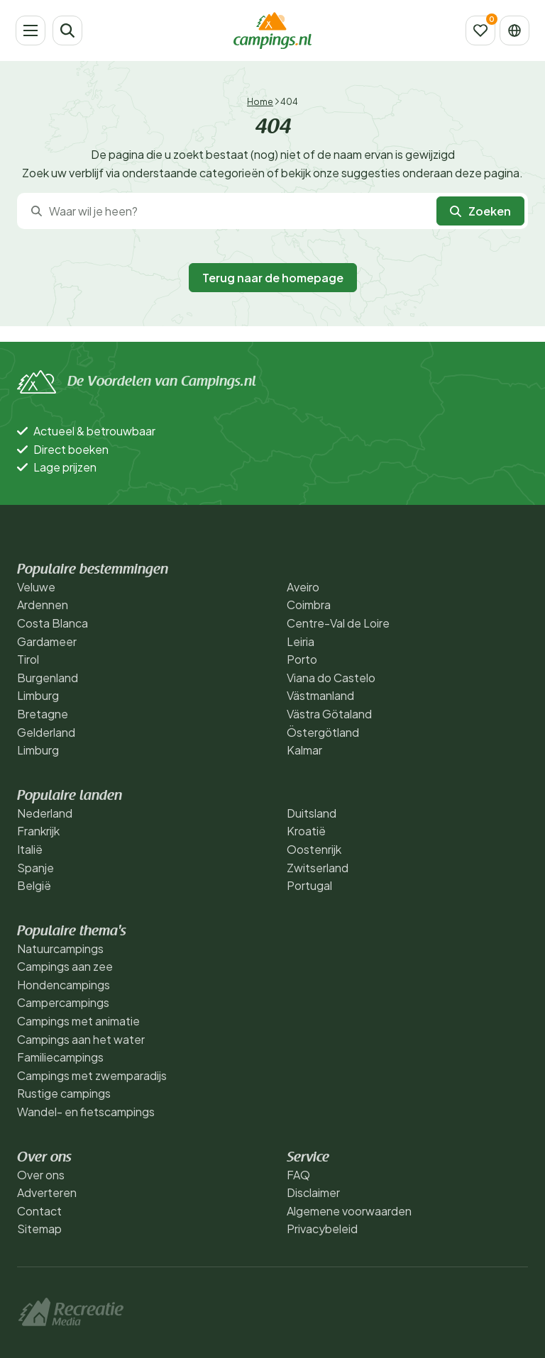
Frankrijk (38, 830)
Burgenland (47, 677)
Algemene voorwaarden (349, 1210)
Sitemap (39, 1228)
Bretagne (42, 713)
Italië (30, 849)
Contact (39, 1210)
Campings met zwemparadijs (92, 1075)
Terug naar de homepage (272, 277)
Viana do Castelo (331, 677)
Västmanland (320, 695)
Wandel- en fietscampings (86, 1111)
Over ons (41, 1174)
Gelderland (46, 732)
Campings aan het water (81, 1039)
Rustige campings (64, 1093)
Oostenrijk (314, 849)
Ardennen (42, 604)
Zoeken (480, 211)
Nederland (44, 813)
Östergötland (323, 732)
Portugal (309, 885)
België (34, 885)
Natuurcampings (60, 948)
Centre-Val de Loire (338, 623)
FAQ (298, 1174)
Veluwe (36, 586)
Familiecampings (60, 1057)
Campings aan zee (65, 966)
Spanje (35, 867)
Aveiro (303, 586)
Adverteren (47, 1192)
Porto (302, 659)
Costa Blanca (52, 623)
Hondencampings (63, 984)
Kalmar (304, 749)
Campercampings (63, 1002)
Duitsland (311, 813)
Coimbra (309, 604)
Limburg (38, 695)
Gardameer (47, 641)
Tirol (28, 659)
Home (260, 101)
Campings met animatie (78, 1020)
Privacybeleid (322, 1228)
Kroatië (306, 830)
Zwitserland (317, 867)
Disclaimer (313, 1192)
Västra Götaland (329, 713)
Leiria (300, 641)
